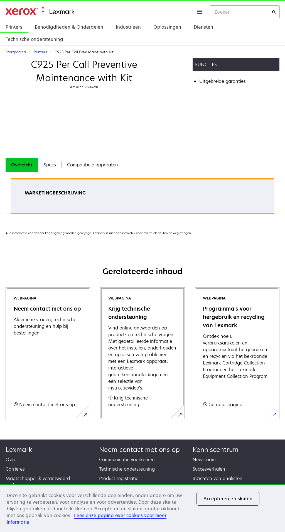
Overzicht (22, 165)
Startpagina (40, 10)
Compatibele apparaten (92, 165)
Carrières (15, 469)
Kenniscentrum (216, 449)
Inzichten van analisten (217, 478)
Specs (50, 165)
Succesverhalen (209, 469)
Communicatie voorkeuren (127, 459)
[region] (142, 508)
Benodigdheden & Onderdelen (69, 27)
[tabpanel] (142, 198)
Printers (14, 27)
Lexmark (19, 449)
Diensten (203, 27)
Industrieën (128, 27)
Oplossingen (167, 27)
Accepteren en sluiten (227, 499)
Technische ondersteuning (34, 39)
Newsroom (204, 459)
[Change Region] (200, 12)
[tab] (22, 165)
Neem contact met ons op (139, 449)
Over (11, 459)
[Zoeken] (273, 12)
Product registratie (118, 478)
